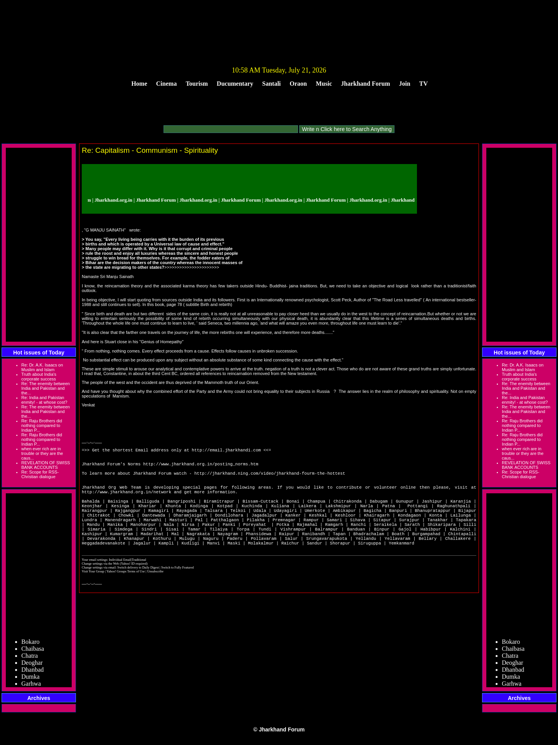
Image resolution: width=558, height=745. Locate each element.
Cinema (166, 83)
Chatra (29, 658)
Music (324, 83)
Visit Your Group (93, 596)
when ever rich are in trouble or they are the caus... (42, 453)
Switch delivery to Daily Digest (138, 592)
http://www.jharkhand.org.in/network (126, 503)
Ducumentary (235, 83)
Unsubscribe (155, 596)
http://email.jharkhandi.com (226, 451)
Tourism (197, 83)
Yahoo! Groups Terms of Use (126, 596)
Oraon (298, 83)
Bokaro (30, 644)
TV (423, 83)
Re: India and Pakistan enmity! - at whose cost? (44, 399)
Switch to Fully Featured (177, 592)
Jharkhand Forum (365, 83)
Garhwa (31, 686)
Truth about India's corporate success (38, 376)
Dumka (30, 679)
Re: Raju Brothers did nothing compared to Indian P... (41, 425)
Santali (271, 83)
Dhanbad (32, 672)
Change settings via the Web (100, 588)
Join (404, 83)
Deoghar (32, 665)
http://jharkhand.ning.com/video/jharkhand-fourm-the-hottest (269, 480)
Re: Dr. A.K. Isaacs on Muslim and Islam (42, 367)
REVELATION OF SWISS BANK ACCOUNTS (45, 465)
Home (139, 83)
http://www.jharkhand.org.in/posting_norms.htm (200, 468)
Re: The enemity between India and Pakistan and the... (45, 388)
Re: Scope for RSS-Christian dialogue (40, 474)
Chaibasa (32, 651)
